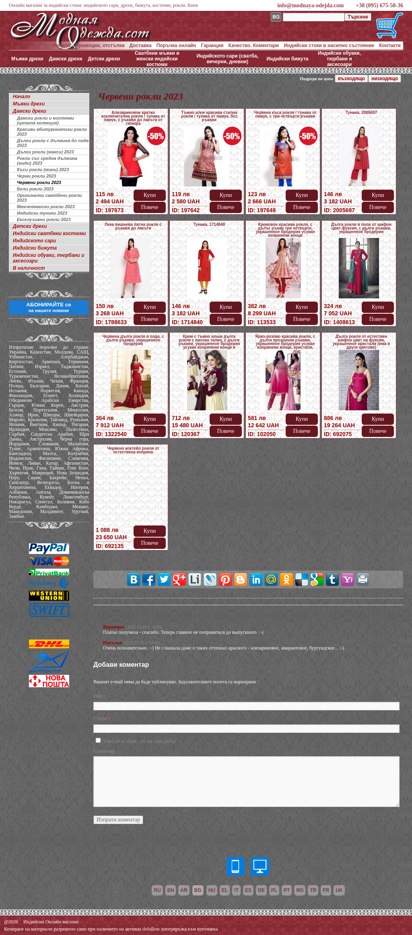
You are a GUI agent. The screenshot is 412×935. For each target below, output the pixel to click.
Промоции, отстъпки (100, 45)
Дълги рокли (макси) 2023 (45, 151)
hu (211, 890)
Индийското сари (34, 241)
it (236, 890)
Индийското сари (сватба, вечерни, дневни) (227, 58)
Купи (150, 195)
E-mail (100, 719)
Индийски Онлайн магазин (51, 922)
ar (183, 890)
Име (98, 696)
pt (287, 890)
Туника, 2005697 (361, 112)
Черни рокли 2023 (36, 176)
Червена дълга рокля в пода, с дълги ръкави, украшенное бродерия (133, 340)
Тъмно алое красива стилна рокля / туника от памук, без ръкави (209, 116)
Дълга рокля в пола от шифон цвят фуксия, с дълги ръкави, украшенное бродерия (361, 228)
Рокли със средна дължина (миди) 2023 (47, 160)
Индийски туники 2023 (42, 213)
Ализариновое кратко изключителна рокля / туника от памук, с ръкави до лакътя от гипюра (133, 118)
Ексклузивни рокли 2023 (44, 219)
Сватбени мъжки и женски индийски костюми (157, 58)
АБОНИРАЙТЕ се (48, 307)
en (170, 890)
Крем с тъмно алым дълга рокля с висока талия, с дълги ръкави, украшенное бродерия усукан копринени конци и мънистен (209, 343)
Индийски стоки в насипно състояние (329, 45)
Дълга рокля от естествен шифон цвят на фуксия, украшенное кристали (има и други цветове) (361, 342)
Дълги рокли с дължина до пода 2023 (53, 143)
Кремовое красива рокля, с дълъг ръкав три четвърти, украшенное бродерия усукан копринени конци (285, 230)
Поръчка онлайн (176, 45)
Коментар (104, 751)
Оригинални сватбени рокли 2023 (49, 198)
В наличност (29, 268)
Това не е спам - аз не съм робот (140, 741)
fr (326, 890)
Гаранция (212, 45)
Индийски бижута (287, 59)
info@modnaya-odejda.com (310, 5)
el (225, 890)
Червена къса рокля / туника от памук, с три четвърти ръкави (285, 114)
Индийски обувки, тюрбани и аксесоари (339, 58)
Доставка (141, 45)
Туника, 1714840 (209, 224)
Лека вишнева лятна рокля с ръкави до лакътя (133, 226)
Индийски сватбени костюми (49, 233)
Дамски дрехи (65, 59)
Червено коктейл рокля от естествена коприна (133, 450)
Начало (61, 45)
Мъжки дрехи (27, 59)
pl (274, 890)
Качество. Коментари (254, 45)
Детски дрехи (104, 59)
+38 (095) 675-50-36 (379, 5)
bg (198, 890)
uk (339, 890)
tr (313, 890)
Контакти (390, 45)
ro (299, 890)
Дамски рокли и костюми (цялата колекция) (45, 120)
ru (157, 890)
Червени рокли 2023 (39, 182)
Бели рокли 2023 (35, 188)
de (261, 890)
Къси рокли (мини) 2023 (43, 169)
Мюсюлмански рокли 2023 (46, 206)
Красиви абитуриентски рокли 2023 (52, 132)
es (248, 890)
